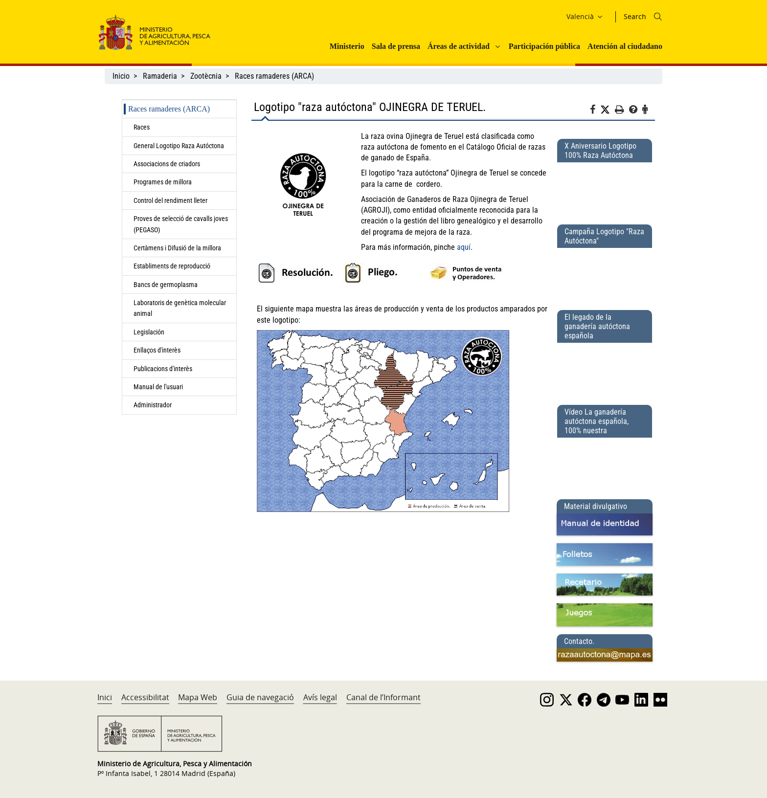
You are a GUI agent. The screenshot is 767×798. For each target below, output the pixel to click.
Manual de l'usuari (160, 387)
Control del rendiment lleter (170, 200)
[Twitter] (607, 110)
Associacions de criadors (167, 164)
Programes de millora (163, 182)
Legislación (149, 332)
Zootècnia (206, 76)
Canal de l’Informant (383, 697)
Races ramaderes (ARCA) (274, 76)
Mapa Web (197, 697)
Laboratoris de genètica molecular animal (180, 308)
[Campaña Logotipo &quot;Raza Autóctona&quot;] (604, 275)
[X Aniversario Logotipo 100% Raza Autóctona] (604, 189)
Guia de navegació (260, 697)
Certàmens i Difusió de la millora (177, 248)
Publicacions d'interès (164, 369)
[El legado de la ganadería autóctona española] (604, 370)
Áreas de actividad (459, 46)
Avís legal (320, 697)
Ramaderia (160, 76)
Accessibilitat (145, 697)
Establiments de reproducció (172, 266)
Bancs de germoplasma (166, 284)
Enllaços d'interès (157, 350)
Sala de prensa (396, 46)
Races (142, 127)
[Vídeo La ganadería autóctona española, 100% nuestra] (604, 464)
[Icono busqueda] (658, 16)
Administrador (153, 405)
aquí (464, 247)
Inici (104, 697)
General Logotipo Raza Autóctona (179, 146)
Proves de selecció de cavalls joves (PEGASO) (181, 224)
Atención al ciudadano (624, 46)
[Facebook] (595, 111)
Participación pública (544, 46)
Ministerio (347, 46)
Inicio (121, 76)
